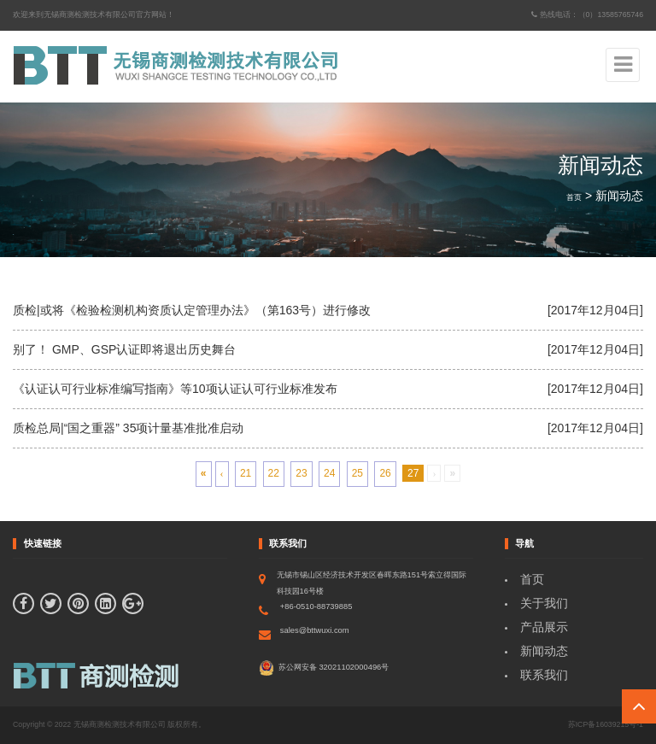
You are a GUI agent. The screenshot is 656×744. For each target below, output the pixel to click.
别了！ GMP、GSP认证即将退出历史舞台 (124, 349)
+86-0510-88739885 (316, 606)
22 (273, 473)
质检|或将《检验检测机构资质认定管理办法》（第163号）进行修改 (192, 310)
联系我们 (544, 675)
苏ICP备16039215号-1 (605, 724)
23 (301, 473)
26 (384, 473)
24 (329, 473)
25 (357, 473)
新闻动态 (544, 651)
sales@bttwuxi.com (314, 630)
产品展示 (544, 627)
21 (245, 473)
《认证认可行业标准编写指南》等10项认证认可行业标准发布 (175, 388)
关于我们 (544, 603)
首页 (574, 197)
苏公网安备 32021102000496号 (324, 668)
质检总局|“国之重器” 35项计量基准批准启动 (128, 428)
